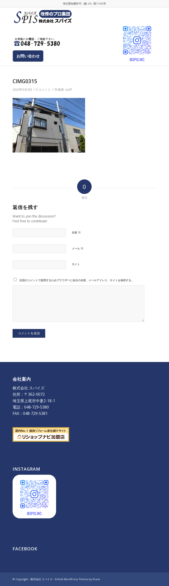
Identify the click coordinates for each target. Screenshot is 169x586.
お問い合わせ (28, 56)
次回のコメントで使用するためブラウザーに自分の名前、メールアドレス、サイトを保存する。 (76, 280)
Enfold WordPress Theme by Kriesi (77, 579)
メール (78, 248)
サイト (76, 264)
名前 (76, 232)
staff (68, 89)
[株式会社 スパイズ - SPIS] (70, 17)
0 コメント (43, 89)
